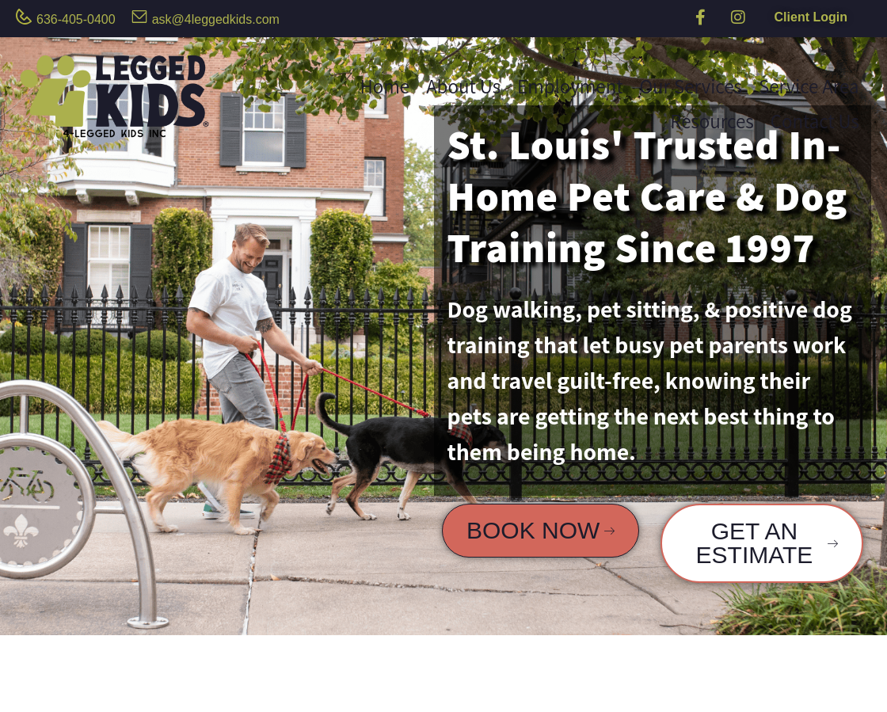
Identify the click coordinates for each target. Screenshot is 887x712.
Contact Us (815, 121)
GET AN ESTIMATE (767, 543)
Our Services (691, 86)
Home (384, 86)
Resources (711, 121)
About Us (463, 86)
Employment (569, 86)
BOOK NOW (540, 530)
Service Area (809, 86)
